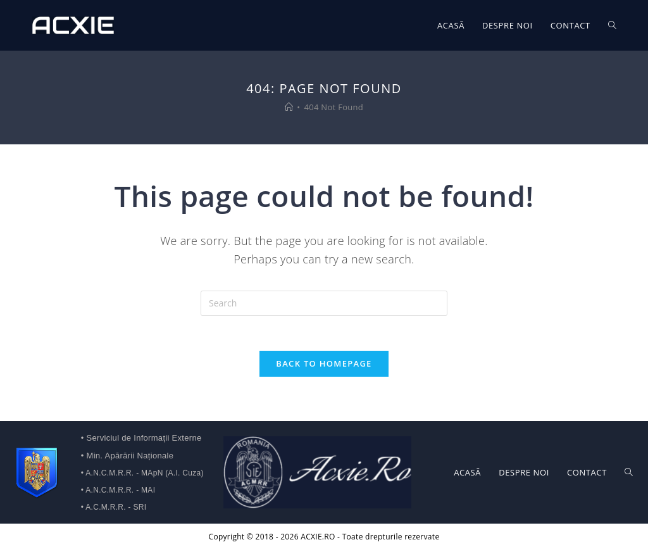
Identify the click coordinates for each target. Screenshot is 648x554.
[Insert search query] (324, 303)
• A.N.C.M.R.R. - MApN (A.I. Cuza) (142, 476)
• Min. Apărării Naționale (127, 459)
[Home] (289, 107)
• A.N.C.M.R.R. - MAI (118, 493)
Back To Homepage (323, 367)
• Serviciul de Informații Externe (141, 441)
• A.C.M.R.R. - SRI (114, 511)
